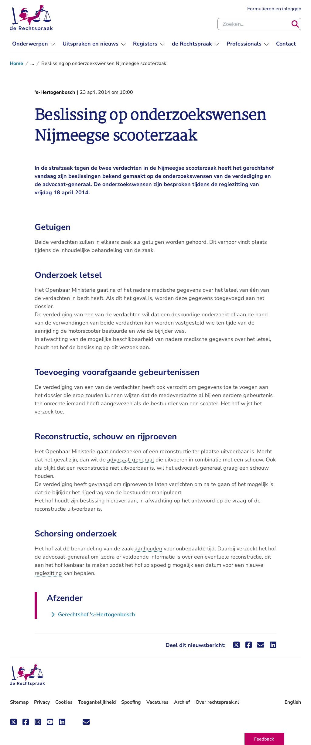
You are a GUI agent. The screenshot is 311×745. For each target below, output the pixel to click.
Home (16, 63)
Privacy (42, 702)
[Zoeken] (295, 24)
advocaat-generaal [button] (130, 459)
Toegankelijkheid (97, 702)
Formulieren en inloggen (274, 8)
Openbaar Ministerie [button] (70, 290)
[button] (264, 739)
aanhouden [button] (148, 548)
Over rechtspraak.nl (217, 702)
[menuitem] (34, 44)
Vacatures (157, 702)
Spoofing (131, 702)
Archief (182, 702)
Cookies (64, 702)
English (293, 702)
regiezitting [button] (48, 573)
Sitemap (19, 702)
